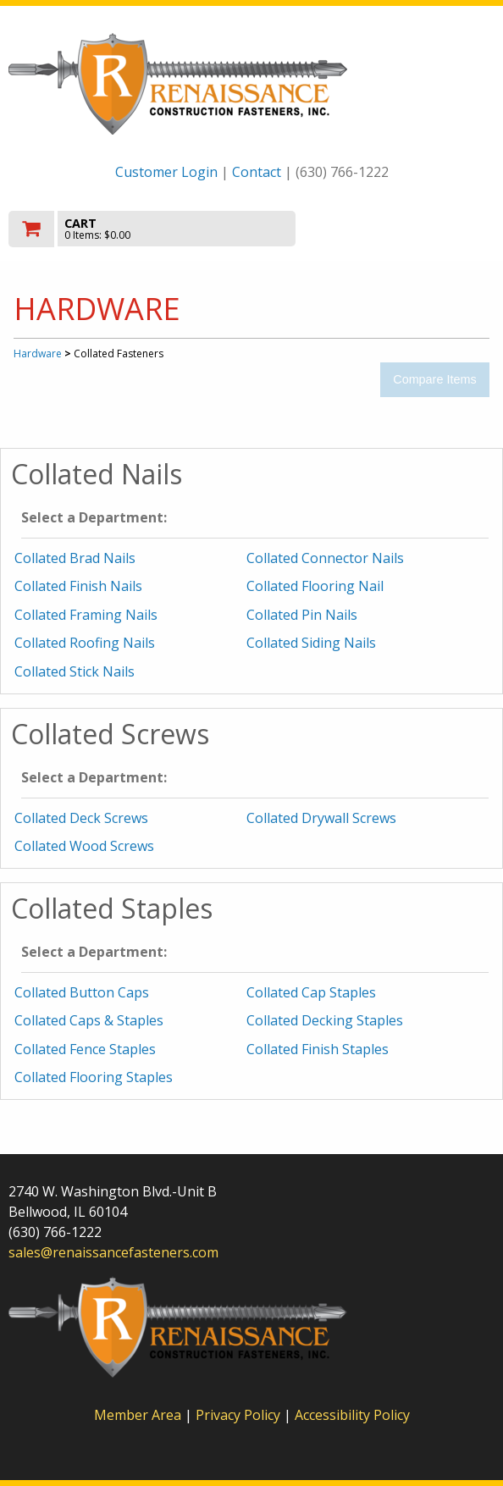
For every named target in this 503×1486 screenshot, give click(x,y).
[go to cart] (178, 229)
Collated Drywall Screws (321, 818)
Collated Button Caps (81, 992)
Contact (256, 172)
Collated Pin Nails (301, 614)
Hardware (38, 353)
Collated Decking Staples (324, 1020)
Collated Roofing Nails (84, 642)
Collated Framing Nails (86, 614)
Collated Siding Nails (311, 642)
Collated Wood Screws (84, 846)
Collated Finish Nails (78, 586)
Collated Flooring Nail (315, 586)
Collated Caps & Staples (88, 1020)
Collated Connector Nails (325, 558)
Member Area (137, 1415)
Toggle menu (421, 227)
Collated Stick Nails (74, 671)
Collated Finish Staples (317, 1049)
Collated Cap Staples (311, 992)
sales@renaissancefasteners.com (113, 1252)
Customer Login (166, 172)
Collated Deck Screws (81, 818)
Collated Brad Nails (74, 558)
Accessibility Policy (352, 1415)
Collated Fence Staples (85, 1049)
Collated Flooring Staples (93, 1077)
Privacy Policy (240, 1415)
